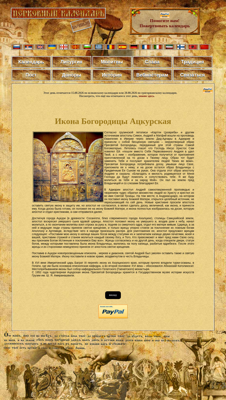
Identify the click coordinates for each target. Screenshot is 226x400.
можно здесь (146, 96)
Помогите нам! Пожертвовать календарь (165, 21)
